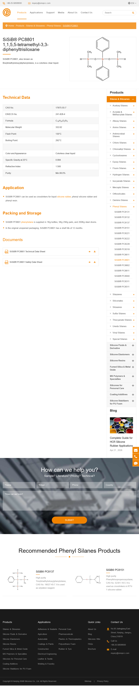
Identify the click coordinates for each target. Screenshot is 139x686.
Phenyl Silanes (54, 25)
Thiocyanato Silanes (122, 320)
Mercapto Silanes (121, 187)
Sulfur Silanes (119, 313)
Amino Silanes (119, 127)
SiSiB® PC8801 (70, 25)
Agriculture (42, 634)
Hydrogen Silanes (121, 174)
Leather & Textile (45, 659)
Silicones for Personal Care (15, 659)
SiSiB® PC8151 (122, 228)
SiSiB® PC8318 (122, 249)
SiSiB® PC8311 (121, 281)
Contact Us (86, 12)
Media (61, 12)
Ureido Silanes (119, 326)
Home (11, 25)
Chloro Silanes (119, 142)
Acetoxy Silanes (120, 105)
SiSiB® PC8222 (122, 238)
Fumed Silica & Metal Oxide (15, 649)
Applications (36, 12)
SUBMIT (69, 520)
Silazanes (117, 294)
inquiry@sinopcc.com (41, 3)
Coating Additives (119, 394)
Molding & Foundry (46, 664)
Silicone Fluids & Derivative (15, 634)
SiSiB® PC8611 (121, 254)
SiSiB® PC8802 (122, 265)
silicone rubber (64, 196)
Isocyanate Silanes (121, 181)
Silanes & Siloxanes (35, 25)
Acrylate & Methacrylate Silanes (122, 113)
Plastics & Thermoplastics (70, 639)
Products (21, 12)
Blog (113, 410)
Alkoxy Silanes (119, 121)
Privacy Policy (102, 682)
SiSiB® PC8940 (122, 276)
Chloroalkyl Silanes (122, 149)
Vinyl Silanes (119, 332)
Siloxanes (117, 307)
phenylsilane (27, 222)
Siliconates (118, 301)
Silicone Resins (117, 360)
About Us (72, 12)
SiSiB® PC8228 (122, 244)
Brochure (92, 649)
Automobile (42, 639)
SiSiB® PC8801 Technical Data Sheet (25, 252)
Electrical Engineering (47, 654)
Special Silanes (120, 339)
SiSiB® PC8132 (122, 217)
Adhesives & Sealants (47, 630)
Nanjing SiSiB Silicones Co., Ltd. (26, 682)
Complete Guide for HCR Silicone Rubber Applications (121, 441)
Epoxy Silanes (119, 162)
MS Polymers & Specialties (15, 654)
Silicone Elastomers (120, 354)
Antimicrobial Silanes (119, 135)
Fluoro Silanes (119, 168)
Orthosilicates (119, 194)
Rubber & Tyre (65, 649)
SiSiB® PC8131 (122, 212)
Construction (43, 649)
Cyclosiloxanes (120, 155)
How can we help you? (69, 470)
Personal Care (65, 630)
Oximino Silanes (120, 200)
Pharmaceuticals (66, 634)
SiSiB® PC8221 (122, 233)
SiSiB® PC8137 (122, 222)
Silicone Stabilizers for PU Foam (17, 669)
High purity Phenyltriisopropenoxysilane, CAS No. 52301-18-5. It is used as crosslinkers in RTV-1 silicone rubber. (119, 583)
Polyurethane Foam (67, 644)
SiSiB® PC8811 (121, 270)
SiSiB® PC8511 (121, 286)
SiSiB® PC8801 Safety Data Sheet (23, 262)
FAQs (90, 644)
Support (50, 12)
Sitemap (88, 682)
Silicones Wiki (94, 639)
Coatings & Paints (46, 644)
